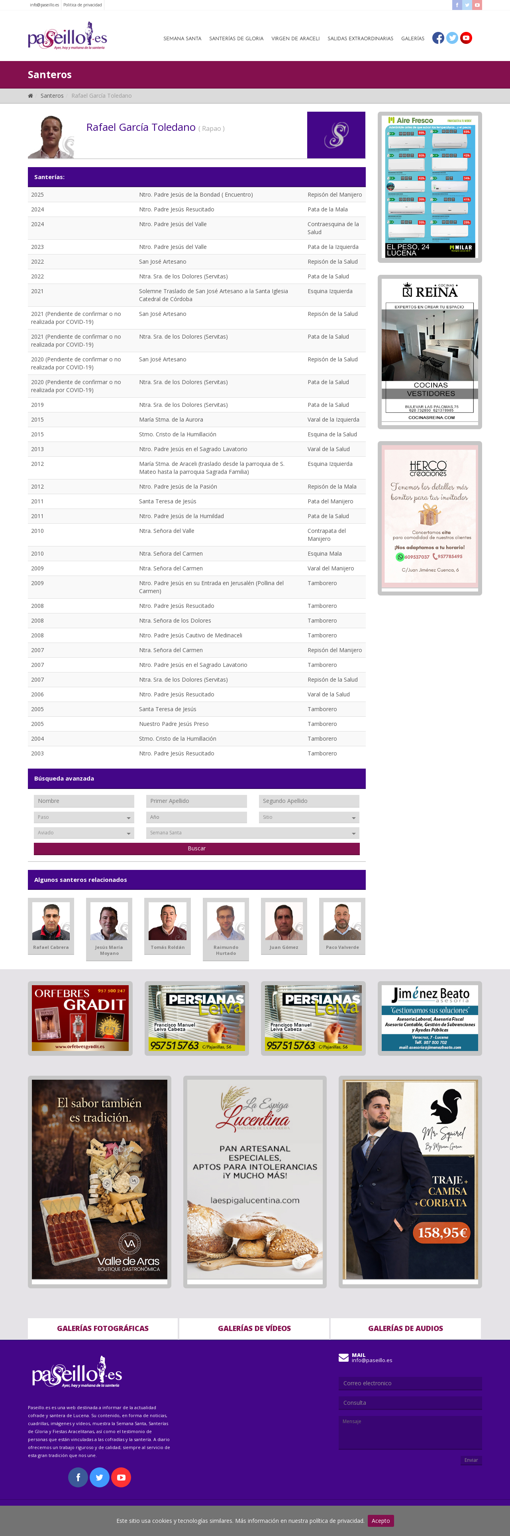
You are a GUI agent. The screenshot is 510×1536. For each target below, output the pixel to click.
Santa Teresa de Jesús (167, 501)
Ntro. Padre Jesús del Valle (173, 224)
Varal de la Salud (329, 449)
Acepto (381, 1520)
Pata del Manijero (330, 501)
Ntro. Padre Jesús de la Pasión (178, 486)
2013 (37, 449)
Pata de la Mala (328, 209)
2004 (37, 738)
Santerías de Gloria (236, 39)
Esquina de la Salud (332, 434)
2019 (37, 404)
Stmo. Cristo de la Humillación (177, 434)
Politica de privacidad (82, 5)
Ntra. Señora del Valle (166, 530)
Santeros (52, 95)
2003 (37, 753)
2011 (37, 501)
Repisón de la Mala (332, 486)
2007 (37, 650)
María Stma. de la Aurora (171, 419)
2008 (37, 605)
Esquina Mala (325, 553)
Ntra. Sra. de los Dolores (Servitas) (183, 276)
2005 (37, 709)
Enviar (471, 1460)
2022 (37, 261)
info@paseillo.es (44, 5)
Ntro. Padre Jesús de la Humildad (181, 516)
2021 (37, 291)
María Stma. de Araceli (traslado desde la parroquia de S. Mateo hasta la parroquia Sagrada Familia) (211, 467)
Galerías (412, 39)
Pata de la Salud (328, 276)
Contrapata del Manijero (327, 534)
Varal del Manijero (331, 568)
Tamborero (322, 583)
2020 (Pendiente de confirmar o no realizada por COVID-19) (76, 363)
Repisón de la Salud (333, 261)
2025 (37, 194)
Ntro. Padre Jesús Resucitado (176, 209)
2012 (37, 463)
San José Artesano (162, 261)
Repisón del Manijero (335, 194)
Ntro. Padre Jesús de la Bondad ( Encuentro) (196, 194)
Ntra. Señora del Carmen (171, 553)
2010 (37, 530)
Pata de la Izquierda (333, 246)
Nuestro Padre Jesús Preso (174, 724)
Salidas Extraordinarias (360, 39)
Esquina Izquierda (330, 291)
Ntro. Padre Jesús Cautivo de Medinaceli (190, 635)
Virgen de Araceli (295, 39)
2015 (37, 419)
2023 (37, 246)
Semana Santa (182, 39)
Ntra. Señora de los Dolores (175, 620)
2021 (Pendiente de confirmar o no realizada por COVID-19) (76, 317)
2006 (37, 694)
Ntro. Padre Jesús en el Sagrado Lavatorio (193, 449)
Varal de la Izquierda (333, 419)
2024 (37, 209)
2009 (37, 568)
